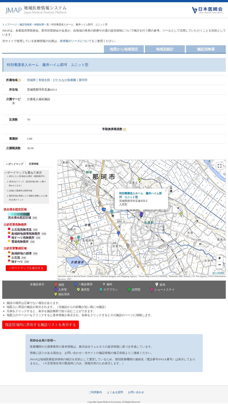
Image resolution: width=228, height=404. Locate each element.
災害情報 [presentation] (34, 163)
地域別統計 (165, 49)
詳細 (35, 218)
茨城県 (31, 80)
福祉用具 (61, 294)
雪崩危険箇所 (20, 241)
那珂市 (83, 80)
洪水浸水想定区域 (19, 217)
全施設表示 (37, 284)
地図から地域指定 (124, 49)
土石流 (15, 257)
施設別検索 (25, 24)
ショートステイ (162, 290)
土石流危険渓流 (21, 229)
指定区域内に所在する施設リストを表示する (40, 325)
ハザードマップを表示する (26, 268)
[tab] (14, 164)
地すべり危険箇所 (22, 237)
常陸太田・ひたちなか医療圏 (57, 80)
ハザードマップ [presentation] (14, 164)
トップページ (9, 24)
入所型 (60, 290)
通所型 (83, 290)
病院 (58, 285)
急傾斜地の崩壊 (21, 253)
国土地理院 (218, 273)
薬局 (159, 285)
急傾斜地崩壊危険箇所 (25, 233)
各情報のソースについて (76, 41)
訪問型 (133, 290)
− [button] (219, 265)
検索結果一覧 (41, 24)
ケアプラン (108, 290)
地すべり (17, 261)
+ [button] (219, 258)
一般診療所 (83, 284)
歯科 (106, 284)
